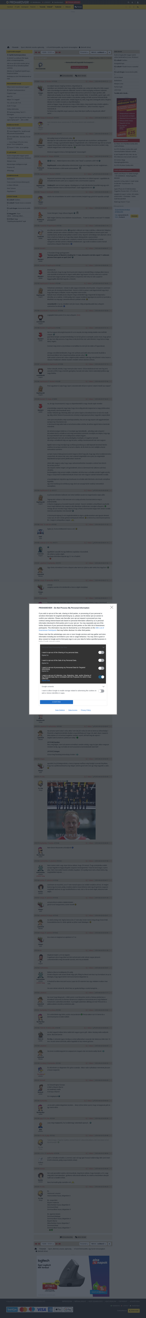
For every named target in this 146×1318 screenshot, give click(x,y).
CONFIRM (56, 702)
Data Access (72, 710)
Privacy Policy (86, 710)
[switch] (101, 652)
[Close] (112, 608)
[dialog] (73, 659)
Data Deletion (60, 710)
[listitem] (73, 647)
